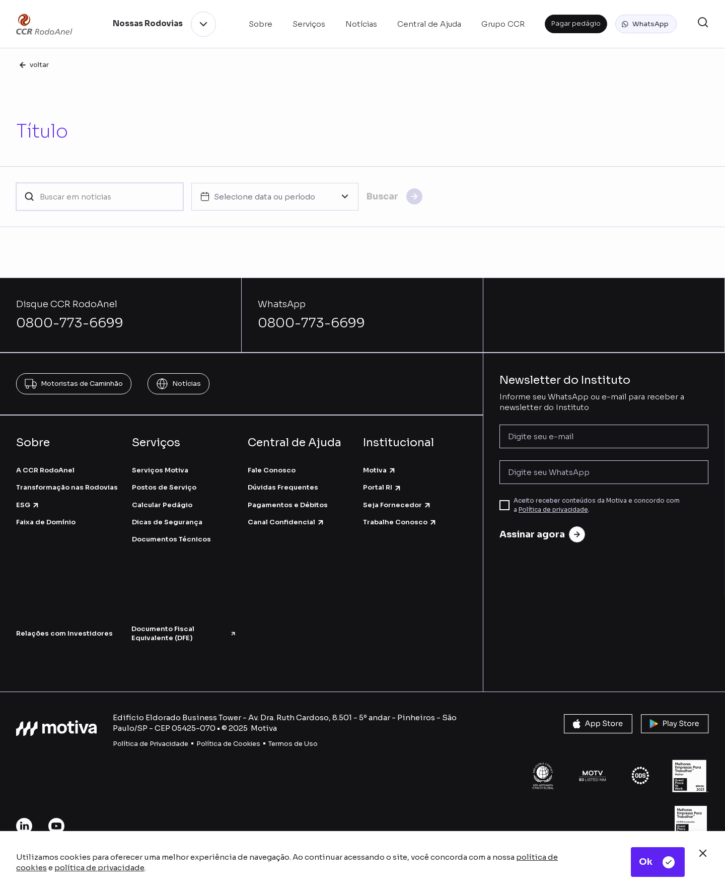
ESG (28, 505)
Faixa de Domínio (46, 522)
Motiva (379, 470)
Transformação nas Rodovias (67, 487)
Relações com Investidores (64, 633)
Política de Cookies (228, 743)
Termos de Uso (293, 743)
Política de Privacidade (150, 743)
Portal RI (382, 487)
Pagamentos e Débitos (288, 505)
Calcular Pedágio (162, 505)
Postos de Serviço (164, 487)
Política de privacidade (553, 509)
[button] (646, 24)
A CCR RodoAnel (45, 470)
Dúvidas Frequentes (283, 487)
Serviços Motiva (160, 470)
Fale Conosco (272, 470)
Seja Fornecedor (397, 505)
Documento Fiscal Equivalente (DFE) (184, 633)
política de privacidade (99, 867)
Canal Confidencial (286, 522)
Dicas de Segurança (167, 522)
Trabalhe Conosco (400, 522)
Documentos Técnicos (171, 539)
